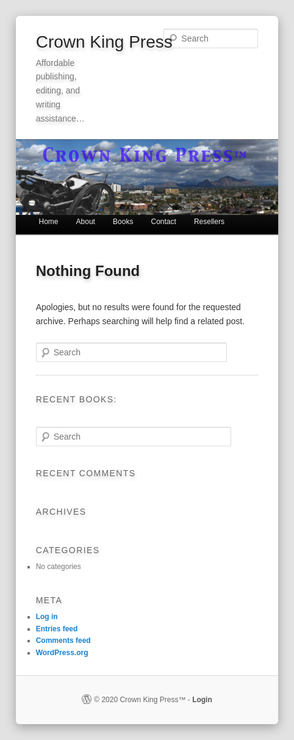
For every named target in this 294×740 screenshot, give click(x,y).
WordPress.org (62, 652)
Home (48, 221)
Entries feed (57, 629)
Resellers (209, 221)
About (85, 221)
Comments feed (63, 640)
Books (123, 221)
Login (202, 699)
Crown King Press (104, 41)
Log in (47, 616)
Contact (163, 221)
